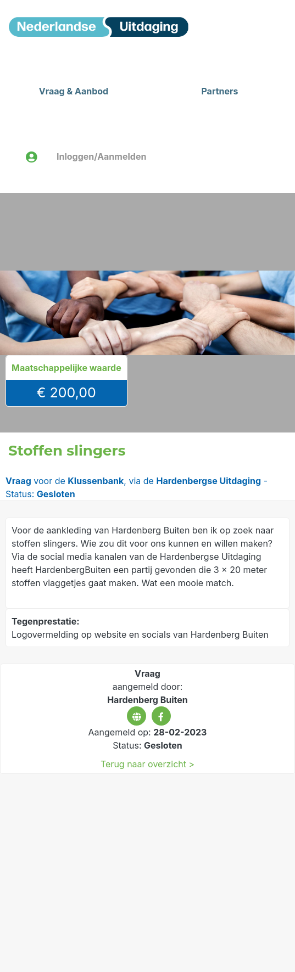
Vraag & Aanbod (73, 91)
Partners (219, 91)
